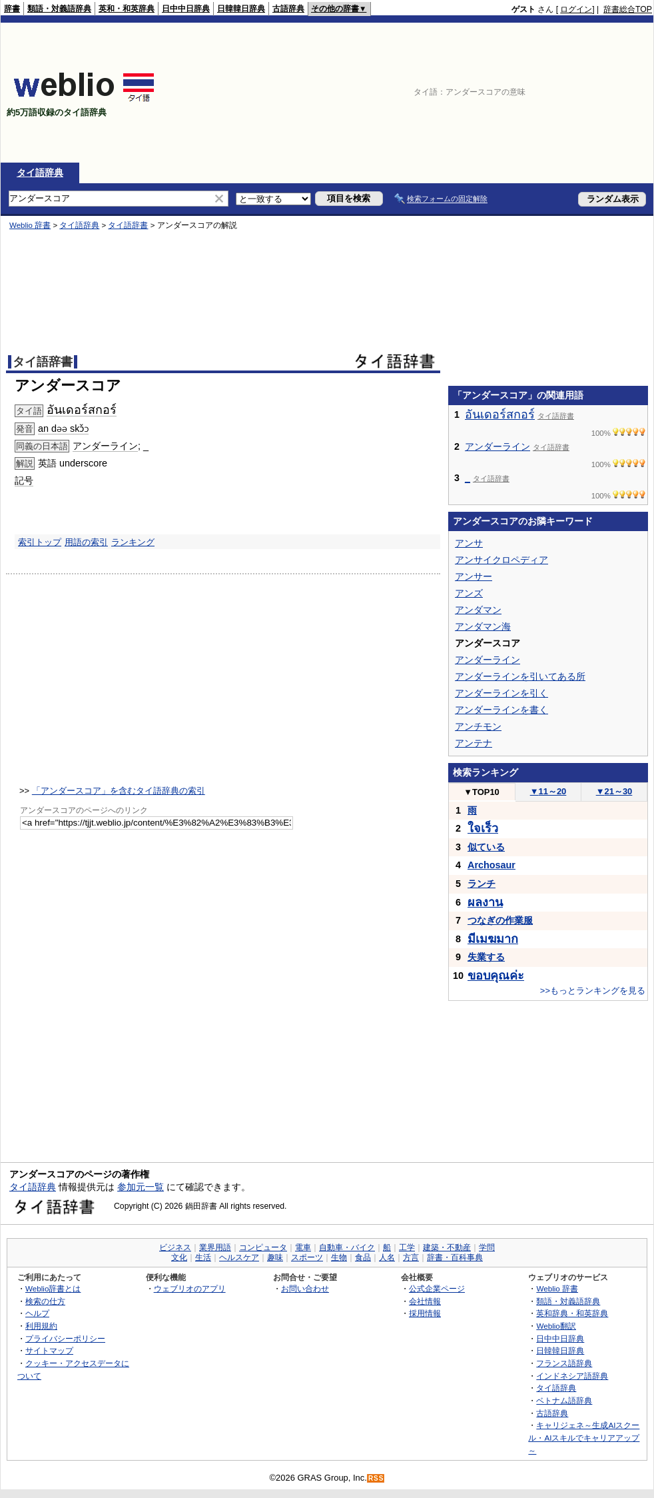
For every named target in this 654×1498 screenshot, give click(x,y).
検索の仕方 (45, 1301)
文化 (179, 1257)
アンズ (469, 593)
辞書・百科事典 (455, 1257)
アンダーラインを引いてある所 (520, 676)
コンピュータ (263, 1247)
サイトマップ (49, 1350)
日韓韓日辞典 (241, 9)
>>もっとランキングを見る (592, 991)
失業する (486, 957)
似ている (486, 847)
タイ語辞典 (40, 172)
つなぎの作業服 (500, 920)
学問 (487, 1247)
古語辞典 (288, 9)
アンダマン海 (483, 626)
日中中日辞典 (186, 9)
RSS (376, 1478)
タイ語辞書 (128, 225)
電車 (303, 1247)
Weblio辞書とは (53, 1288)
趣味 (275, 1257)
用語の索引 (86, 542)
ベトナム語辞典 (564, 1400)
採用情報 (425, 1313)
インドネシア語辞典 (572, 1375)
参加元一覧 (140, 1186)
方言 (411, 1257)
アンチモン (478, 726)
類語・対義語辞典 (59, 9)
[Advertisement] (578, 92)
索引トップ (39, 542)
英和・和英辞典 (127, 9)
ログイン (576, 9)
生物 (339, 1257)
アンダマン (478, 609)
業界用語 (215, 1247)
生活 (203, 1257)
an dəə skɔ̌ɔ (63, 428)
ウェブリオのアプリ (190, 1288)
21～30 (614, 791)
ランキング (133, 542)
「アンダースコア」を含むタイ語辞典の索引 (118, 791)
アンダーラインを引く (501, 693)
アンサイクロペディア (501, 559)
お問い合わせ (305, 1288)
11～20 (548, 791)
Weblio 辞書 (30, 225)
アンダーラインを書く (501, 709)
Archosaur (491, 865)
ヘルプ (37, 1313)
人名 (387, 1257)
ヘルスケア (239, 1257)
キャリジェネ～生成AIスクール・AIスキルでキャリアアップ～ (583, 1437)
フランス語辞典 (564, 1363)
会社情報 (425, 1301)
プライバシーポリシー (65, 1338)
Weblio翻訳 (555, 1325)
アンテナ (473, 743)
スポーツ (307, 1257)
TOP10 (481, 792)
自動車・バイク (347, 1247)
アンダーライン (105, 445)
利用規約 (41, 1325)
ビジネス (175, 1247)
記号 (24, 480)
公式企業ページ (437, 1288)
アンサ (469, 543)
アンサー (473, 576)
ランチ (481, 883)
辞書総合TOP (627, 9)
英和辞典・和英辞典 (572, 1313)
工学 (407, 1247)
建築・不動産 (447, 1247)
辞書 (12, 9)
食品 (363, 1257)
